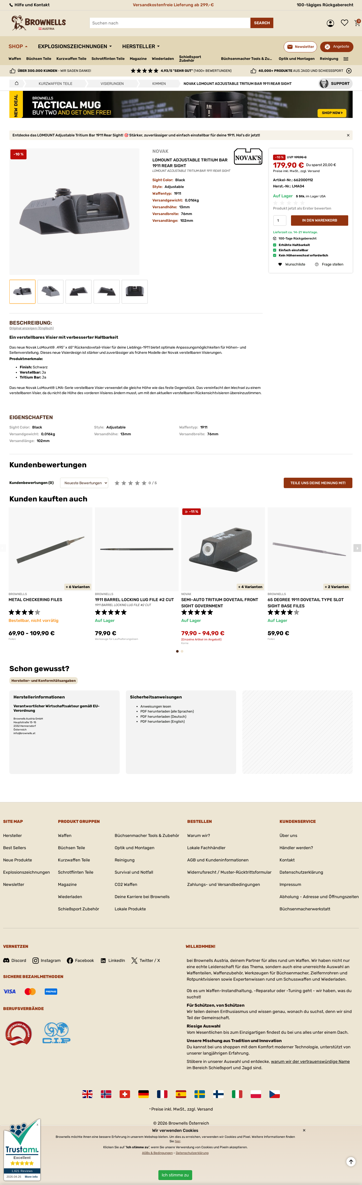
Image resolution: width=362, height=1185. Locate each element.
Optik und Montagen (297, 58)
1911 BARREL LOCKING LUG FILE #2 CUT (134, 599)
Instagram (47, 960)
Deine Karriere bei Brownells (142, 896)
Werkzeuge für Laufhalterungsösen (116, 639)
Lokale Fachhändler (206, 847)
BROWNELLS (18, 594)
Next (357, 548)
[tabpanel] (50, 574)
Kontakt (287, 860)
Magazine (138, 58)
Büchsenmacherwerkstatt (305, 908)
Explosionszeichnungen (72, 46)
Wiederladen (163, 58)
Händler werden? (296, 847)
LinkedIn (112, 960)
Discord (14, 960)
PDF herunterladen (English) (162, 721)
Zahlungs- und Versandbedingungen (223, 884)
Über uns (288, 835)
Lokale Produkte (130, 908)
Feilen (12, 639)
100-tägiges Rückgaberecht (325, 4)
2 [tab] (184, 653)
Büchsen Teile (38, 58)
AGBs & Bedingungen (157, 1153)
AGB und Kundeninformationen (218, 860)
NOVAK (160, 151)
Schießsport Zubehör (190, 58)
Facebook (80, 960)
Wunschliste (345, 23)
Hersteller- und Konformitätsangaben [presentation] (43, 681)
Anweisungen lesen (155, 706)
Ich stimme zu (175, 1175)
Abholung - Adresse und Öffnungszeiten (319, 896)
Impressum (290, 884)
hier (177, 1141)
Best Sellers (14, 847)
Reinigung (329, 58)
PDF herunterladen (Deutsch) (163, 716)
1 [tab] (179, 653)
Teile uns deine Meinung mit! (318, 483)
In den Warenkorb (319, 220)
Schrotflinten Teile (108, 58)
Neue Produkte (17, 860)
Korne (185, 643)
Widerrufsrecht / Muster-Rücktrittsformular (229, 872)
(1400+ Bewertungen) (196, 71)
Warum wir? (198, 835)
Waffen (15, 58)
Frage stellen (329, 264)
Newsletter (13, 884)
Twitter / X (145, 960)
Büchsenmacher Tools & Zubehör (248, 58)
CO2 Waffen (126, 884)
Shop (16, 46)
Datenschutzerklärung (301, 872)
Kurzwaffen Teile (71, 58)
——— (346, 58)
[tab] (43, 680)
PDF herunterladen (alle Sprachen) (167, 711)
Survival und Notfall (134, 872)
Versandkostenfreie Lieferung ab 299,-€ (173, 4)
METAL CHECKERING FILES (35, 599)
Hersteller (138, 46)
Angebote (341, 46)
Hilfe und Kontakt (29, 4)
